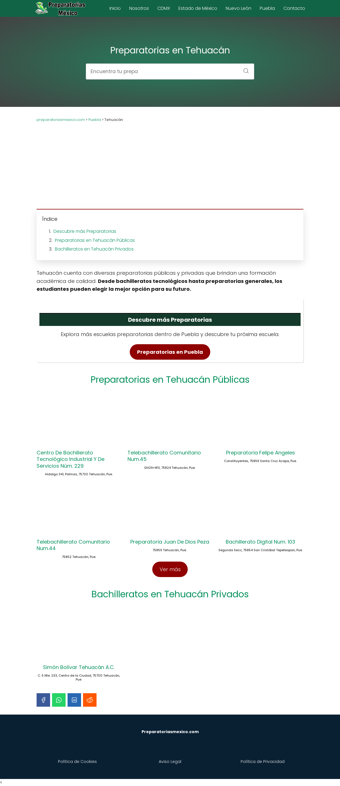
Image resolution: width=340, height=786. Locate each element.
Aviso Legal (170, 761)
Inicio (115, 8)
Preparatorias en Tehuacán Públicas (95, 240)
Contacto (294, 8)
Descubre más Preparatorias (84, 231)
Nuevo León (238, 8)
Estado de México (197, 8)
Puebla (267, 8)
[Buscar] (244, 69)
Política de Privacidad (263, 761)
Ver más (170, 569)
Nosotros (139, 8)
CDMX (163, 8)
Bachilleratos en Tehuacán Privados (94, 249)
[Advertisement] (170, 162)
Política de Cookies (77, 761)
